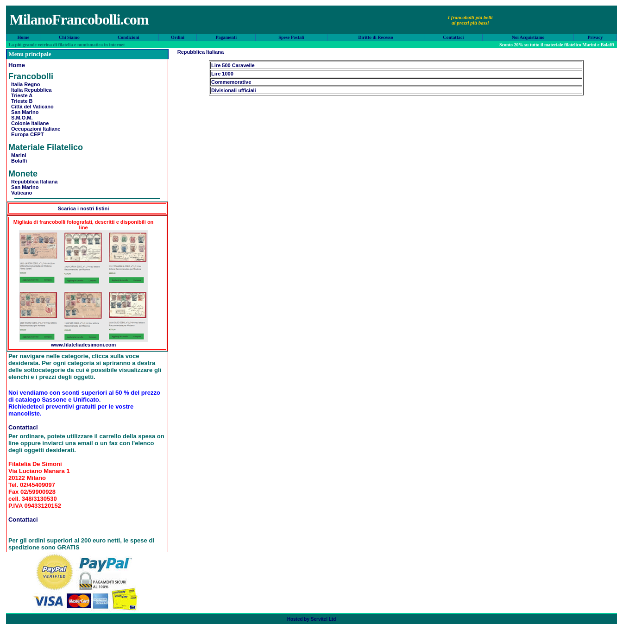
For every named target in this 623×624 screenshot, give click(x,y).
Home (24, 37)
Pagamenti (226, 37)
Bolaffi (17, 161)
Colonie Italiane (28, 123)
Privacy (595, 37)
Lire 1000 (222, 73)
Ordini (177, 37)
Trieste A (20, 95)
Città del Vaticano (31, 106)
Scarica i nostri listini (83, 208)
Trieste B (20, 101)
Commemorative (231, 82)
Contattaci (453, 37)
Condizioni (128, 37)
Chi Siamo (69, 37)
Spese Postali (291, 37)
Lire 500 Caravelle (233, 65)
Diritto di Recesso (375, 37)
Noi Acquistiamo (528, 37)
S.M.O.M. (20, 117)
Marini (17, 155)
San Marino (23, 112)
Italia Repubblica (30, 90)
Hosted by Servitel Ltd (311, 619)
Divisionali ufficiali (233, 90)
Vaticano (20, 192)
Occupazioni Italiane (34, 129)
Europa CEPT (26, 134)
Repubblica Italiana (32, 181)
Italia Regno (24, 84)
